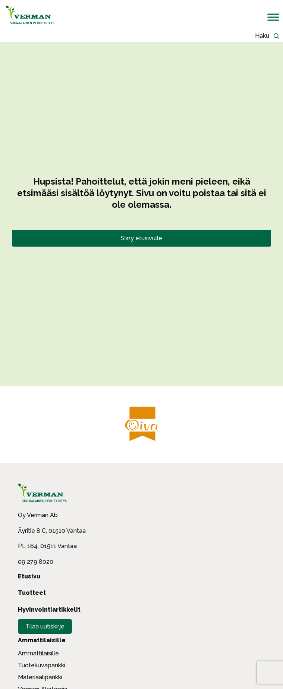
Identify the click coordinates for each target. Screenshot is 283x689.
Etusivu (29, 576)
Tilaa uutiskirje (45, 626)
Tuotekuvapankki (41, 665)
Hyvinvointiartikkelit (49, 609)
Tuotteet (32, 592)
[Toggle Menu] (273, 17)
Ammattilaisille (42, 640)
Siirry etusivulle (141, 238)
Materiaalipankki (40, 677)
